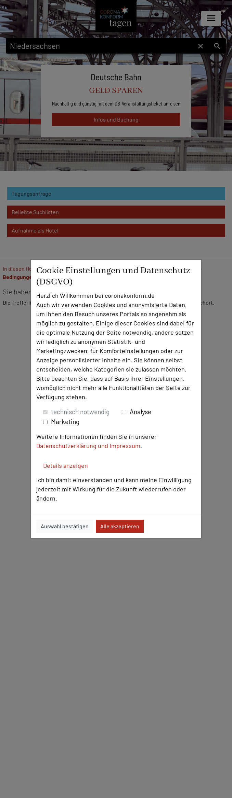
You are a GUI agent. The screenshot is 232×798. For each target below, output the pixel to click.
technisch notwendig (80, 412)
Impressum (124, 445)
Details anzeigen (65, 465)
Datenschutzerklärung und (72, 445)
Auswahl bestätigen (65, 526)
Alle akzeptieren (119, 526)
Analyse (140, 412)
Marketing (65, 421)
